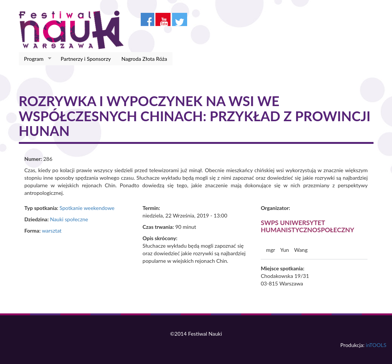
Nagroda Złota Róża (144, 59)
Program (35, 59)
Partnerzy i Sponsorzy (86, 59)
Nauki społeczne (69, 219)
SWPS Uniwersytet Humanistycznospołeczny (307, 226)
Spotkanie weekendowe (87, 208)
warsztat (51, 230)
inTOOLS (376, 345)
